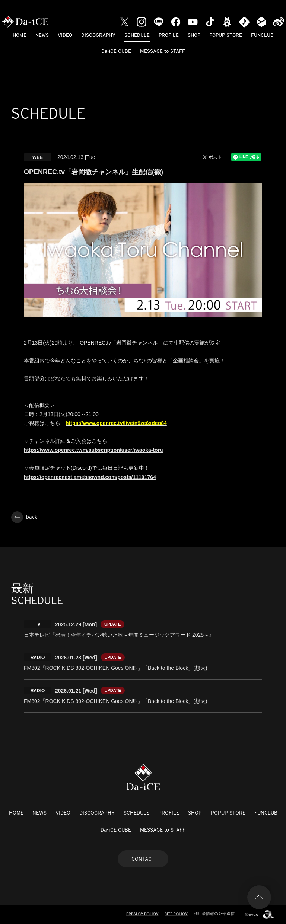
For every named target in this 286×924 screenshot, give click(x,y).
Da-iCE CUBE (116, 51)
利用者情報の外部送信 (214, 913)
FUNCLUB (262, 35)
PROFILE (169, 35)
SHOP (194, 35)
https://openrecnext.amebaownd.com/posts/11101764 (90, 477)
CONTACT (143, 859)
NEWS (42, 35)
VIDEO (65, 35)
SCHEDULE (137, 35)
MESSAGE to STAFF (162, 51)
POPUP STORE (225, 35)
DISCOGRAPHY (98, 35)
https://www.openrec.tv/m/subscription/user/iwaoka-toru (93, 450)
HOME (19, 35)
